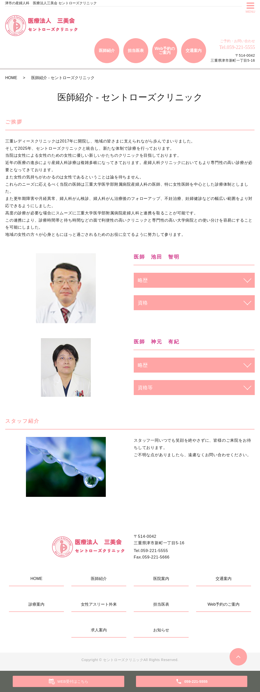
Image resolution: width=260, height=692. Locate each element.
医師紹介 (107, 50)
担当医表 (136, 50)
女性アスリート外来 (99, 604)
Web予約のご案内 (164, 50)
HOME (11, 78)
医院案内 (161, 578)
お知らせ (161, 630)
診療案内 (36, 604)
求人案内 (99, 630)
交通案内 (194, 50)
